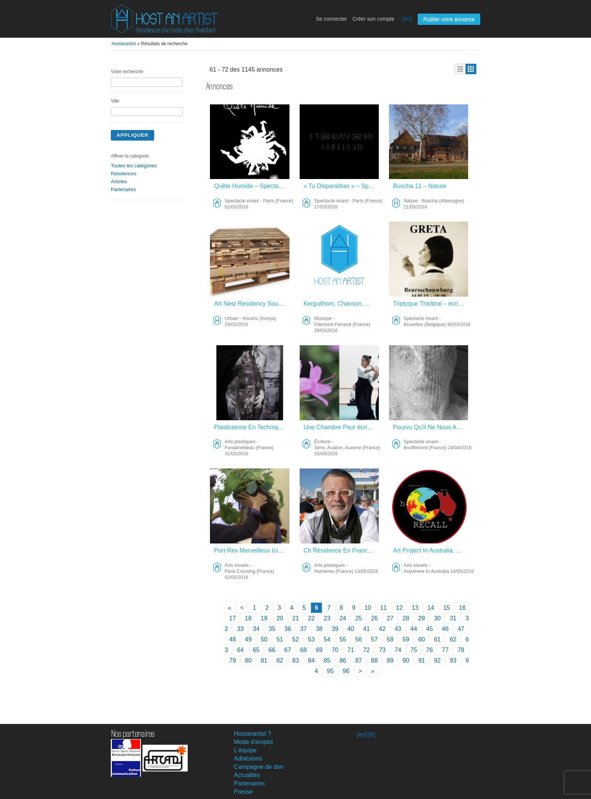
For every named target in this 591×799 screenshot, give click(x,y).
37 (303, 629)
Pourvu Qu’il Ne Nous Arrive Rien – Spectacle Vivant (431, 427)
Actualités (247, 775)
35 (272, 629)
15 (446, 608)
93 (453, 660)
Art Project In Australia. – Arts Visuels (431, 550)
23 (327, 618)
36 (287, 629)
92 (437, 660)
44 (413, 629)
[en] (407, 18)
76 (429, 650)
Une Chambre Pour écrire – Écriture (341, 427)
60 (421, 639)
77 (445, 650)
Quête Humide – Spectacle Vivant (252, 186)
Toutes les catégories (134, 165)
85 (327, 660)
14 (430, 608)
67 (287, 650)
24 (343, 618)
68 (303, 650)
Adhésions (248, 758)
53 (311, 639)
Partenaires (123, 189)
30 (437, 618)
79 (232, 660)
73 (382, 650)
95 (330, 671)
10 (367, 608)
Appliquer (132, 135)
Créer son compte (373, 19)
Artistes (119, 181)
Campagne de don (259, 767)
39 (335, 629)
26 (374, 618)
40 (351, 629)
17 (232, 618)
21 (295, 618)
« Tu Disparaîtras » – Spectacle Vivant (341, 186)
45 (429, 629)
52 (295, 639)
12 (399, 608)
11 (383, 608)
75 (413, 650)
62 (453, 639)
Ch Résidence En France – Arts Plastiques (341, 550)
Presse (243, 791)
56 (358, 639)
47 (461, 629)
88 (374, 660)
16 (462, 608)
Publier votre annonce (449, 19)
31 (453, 618)
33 (240, 629)
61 (437, 639)
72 (366, 650)
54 (327, 639)
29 (421, 618)
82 (279, 660)
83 (295, 660)
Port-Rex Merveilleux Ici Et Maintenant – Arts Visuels (252, 550)
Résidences (123, 173)
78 (461, 650)
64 (240, 650)
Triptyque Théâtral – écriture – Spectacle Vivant (431, 303)
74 (398, 650)
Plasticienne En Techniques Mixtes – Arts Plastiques (252, 427)
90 (406, 660)
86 (343, 660)
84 (311, 660)
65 (256, 650)
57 (374, 639)
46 (445, 629)
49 (248, 639)
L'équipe (245, 750)
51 (279, 639)
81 (264, 660)
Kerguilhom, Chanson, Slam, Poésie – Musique (341, 303)
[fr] (371, 735)
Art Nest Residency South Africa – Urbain (252, 303)
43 (398, 629)
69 (319, 650)
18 (248, 618)
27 (390, 618)
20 (279, 618)
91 (421, 660)
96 (346, 671)
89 (390, 660)
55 (343, 639)
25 (358, 618)
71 (351, 650)
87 (358, 660)
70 (335, 650)
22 (311, 618)
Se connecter (331, 19)
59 (406, 639)
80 (248, 660)
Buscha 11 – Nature (419, 186)
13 (415, 608)
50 (264, 639)
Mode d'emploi (253, 742)
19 (264, 618)
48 (232, 639)
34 (256, 629)
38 (319, 629)
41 (366, 629)
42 (382, 629)
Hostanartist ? (252, 733)
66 (272, 650)
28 (406, 618)
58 (390, 639)
